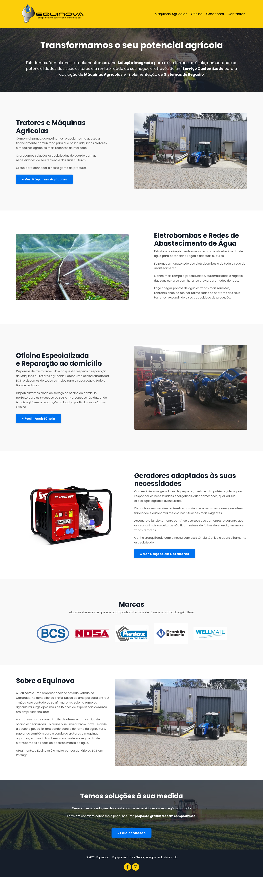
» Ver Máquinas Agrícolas (44, 179)
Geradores (215, 14)
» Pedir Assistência (38, 418)
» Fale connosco (131, 833)
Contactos (236, 14)
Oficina (196, 14)
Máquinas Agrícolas (171, 14)
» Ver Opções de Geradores (164, 554)
